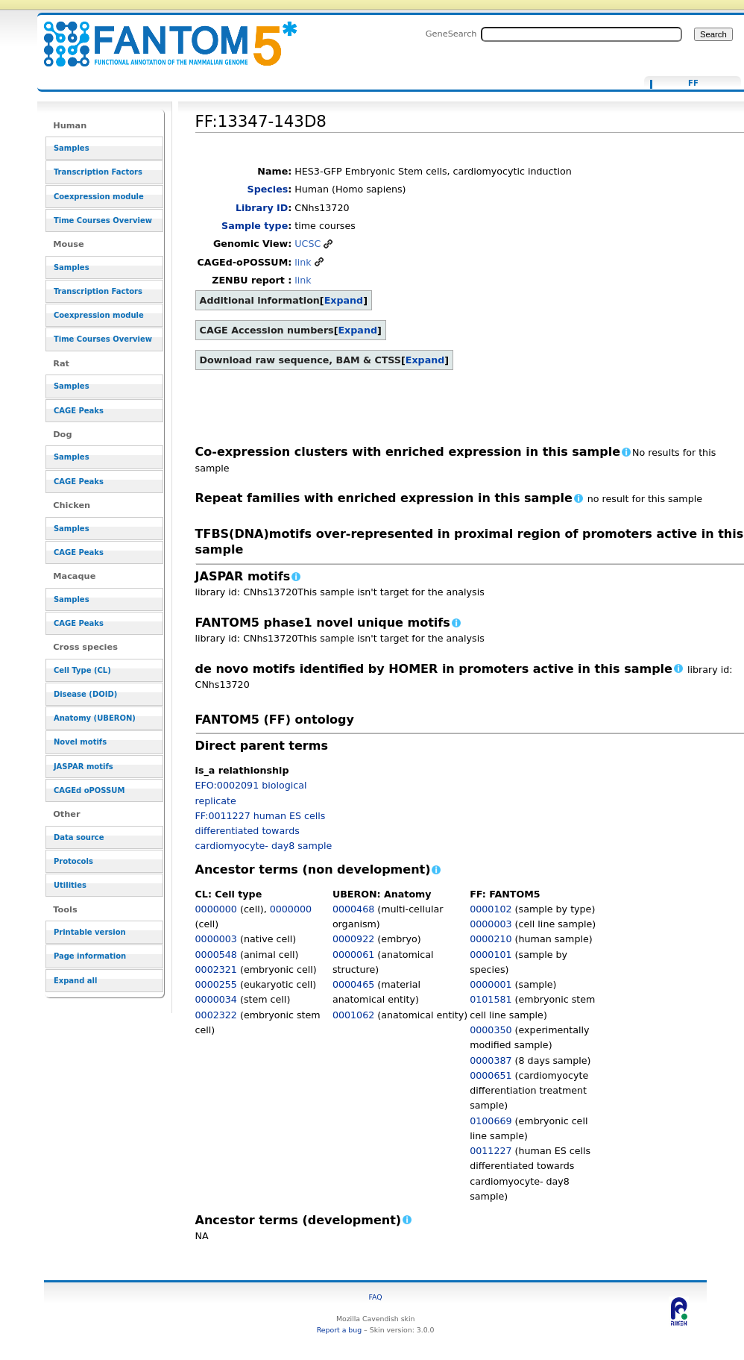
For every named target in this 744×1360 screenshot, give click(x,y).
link (302, 262)
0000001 (490, 984)
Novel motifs (80, 742)
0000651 (490, 1075)
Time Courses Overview (103, 220)
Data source (79, 837)
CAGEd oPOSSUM (89, 790)
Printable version (90, 932)
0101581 (490, 999)
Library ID (262, 207)
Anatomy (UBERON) (95, 718)
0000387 (490, 1060)
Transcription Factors (98, 172)
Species (268, 189)
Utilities (70, 885)
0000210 (490, 938)
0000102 (490, 909)
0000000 (216, 909)
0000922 (353, 938)
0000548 (216, 954)
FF (693, 83)
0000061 (353, 954)
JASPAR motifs (83, 766)
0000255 (216, 984)
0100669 (490, 1120)
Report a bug (339, 1330)
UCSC (307, 243)
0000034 (216, 999)
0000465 (353, 984)
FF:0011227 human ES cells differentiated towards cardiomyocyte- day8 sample (263, 831)
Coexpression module (99, 196)
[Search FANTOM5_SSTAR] (581, 34)
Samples (71, 148)
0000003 (216, 938)
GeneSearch (451, 33)
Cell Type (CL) (82, 670)
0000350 (490, 1029)
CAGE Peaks (79, 411)
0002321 (216, 969)
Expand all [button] (76, 981)
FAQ (375, 1297)
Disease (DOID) (85, 694)
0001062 (353, 1015)
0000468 (353, 909)
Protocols (73, 861)
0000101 (490, 954)
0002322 (216, 1015)
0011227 (490, 1150)
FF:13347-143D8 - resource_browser (161, 35)
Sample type (254, 225)
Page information (90, 956)
